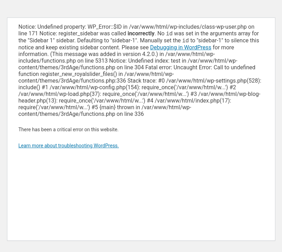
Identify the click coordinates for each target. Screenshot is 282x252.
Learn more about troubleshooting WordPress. (69, 147)
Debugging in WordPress (180, 49)
